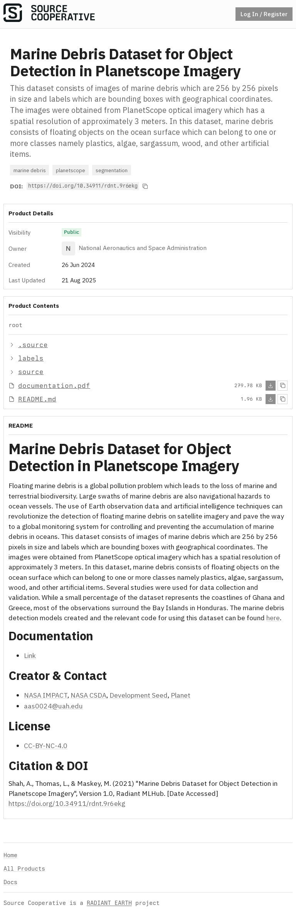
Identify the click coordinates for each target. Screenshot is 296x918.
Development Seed (138, 695)
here (273, 617)
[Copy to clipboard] (145, 186)
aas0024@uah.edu (53, 706)
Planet (180, 695)
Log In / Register (264, 14)
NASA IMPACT (45, 695)
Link (30, 655)
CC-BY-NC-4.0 (45, 745)
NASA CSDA (88, 695)
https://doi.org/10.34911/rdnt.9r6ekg (66, 803)
